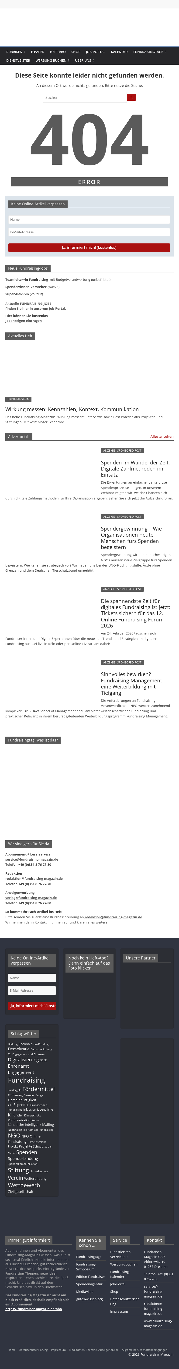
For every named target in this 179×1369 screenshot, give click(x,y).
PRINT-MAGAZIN (18, 399)
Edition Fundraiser (90, 1276)
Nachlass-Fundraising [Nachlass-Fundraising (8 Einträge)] (40, 1129)
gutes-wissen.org (89, 1299)
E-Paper (37, 52)
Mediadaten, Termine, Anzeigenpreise (94, 1350)
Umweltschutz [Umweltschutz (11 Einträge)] (39, 1171)
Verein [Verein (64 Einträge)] (15, 1177)
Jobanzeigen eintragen (23, 320)
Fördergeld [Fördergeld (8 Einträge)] (14, 1090)
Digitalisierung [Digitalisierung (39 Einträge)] (23, 1059)
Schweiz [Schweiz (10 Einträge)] (38, 1146)
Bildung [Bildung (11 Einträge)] (13, 1044)
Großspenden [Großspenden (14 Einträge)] (18, 1104)
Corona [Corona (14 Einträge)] (24, 1044)
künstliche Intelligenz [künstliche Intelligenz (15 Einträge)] (24, 1124)
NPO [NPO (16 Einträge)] (25, 1136)
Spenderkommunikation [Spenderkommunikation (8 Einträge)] (23, 1164)
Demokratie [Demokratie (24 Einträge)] (19, 1049)
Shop (75, 52)
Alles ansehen (161, 436)
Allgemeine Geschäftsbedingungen (144, 1350)
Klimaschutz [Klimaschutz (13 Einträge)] (32, 1115)
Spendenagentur (89, 1284)
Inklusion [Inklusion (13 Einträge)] (29, 1109)
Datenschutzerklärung (33, 1350)
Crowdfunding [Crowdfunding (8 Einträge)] (39, 1044)
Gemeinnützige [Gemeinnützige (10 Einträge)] (33, 1095)
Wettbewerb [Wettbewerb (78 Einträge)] (24, 1185)
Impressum (119, 1311)
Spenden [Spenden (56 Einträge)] (26, 1152)
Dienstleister (18, 60)
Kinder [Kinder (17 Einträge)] (18, 1115)
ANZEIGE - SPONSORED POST (122, 451)
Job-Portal (95, 52)
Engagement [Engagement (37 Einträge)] (21, 1072)
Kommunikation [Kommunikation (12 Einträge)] (19, 1120)
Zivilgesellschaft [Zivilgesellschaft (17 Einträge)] (20, 1191)
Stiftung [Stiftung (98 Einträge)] (18, 1170)
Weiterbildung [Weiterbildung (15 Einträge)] (35, 1178)
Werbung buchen (51, 60)
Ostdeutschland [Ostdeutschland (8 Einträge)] (37, 1142)
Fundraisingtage (148, 52)
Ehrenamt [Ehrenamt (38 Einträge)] (18, 1066)
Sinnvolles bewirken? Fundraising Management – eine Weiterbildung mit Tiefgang (133, 683)
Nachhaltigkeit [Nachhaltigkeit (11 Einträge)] (17, 1130)
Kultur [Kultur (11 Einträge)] (35, 1120)
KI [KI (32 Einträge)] (10, 1115)
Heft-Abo (58, 52)
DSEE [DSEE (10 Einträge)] (43, 1060)
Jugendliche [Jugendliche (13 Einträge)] (45, 1109)
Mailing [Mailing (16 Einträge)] (48, 1124)
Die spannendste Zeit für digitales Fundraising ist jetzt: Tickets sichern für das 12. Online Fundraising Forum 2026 (135, 613)
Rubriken (14, 52)
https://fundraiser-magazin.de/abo (33, 1309)
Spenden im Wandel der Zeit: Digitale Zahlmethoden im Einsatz (135, 468)
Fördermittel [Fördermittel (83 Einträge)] (38, 1089)
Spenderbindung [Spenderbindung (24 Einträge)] (23, 1158)
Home (12, 1350)
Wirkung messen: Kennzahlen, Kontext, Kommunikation (72, 409)
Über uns (83, 60)
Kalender (119, 52)
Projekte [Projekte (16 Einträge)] (25, 1146)
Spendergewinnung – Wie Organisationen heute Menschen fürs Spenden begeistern (131, 537)
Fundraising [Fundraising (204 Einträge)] (26, 1080)
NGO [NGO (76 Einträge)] (14, 1135)
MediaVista (84, 1291)
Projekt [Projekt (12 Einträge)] (13, 1146)
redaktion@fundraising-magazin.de (153, 1308)
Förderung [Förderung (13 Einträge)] (15, 1095)
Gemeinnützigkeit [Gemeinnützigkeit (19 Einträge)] (22, 1099)
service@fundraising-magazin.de (153, 1291)
